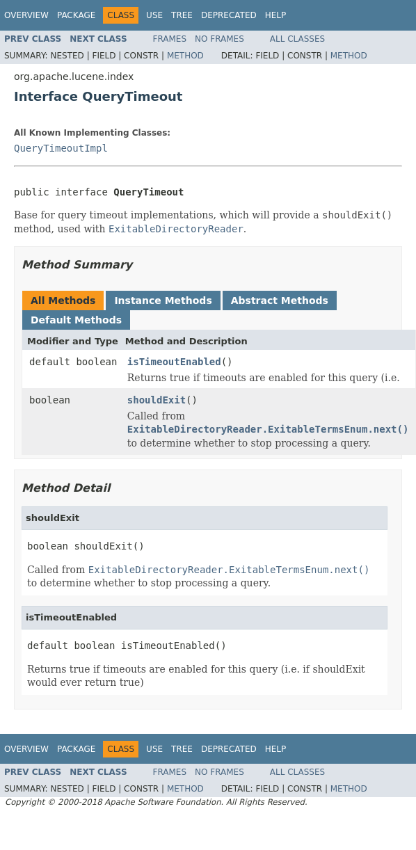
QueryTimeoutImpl (61, 148)
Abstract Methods (279, 300)
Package (76, 15)
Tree (182, 15)
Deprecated (229, 15)
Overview (26, 15)
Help (276, 15)
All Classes (297, 39)
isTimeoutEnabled (174, 361)
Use (154, 15)
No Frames (219, 39)
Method (185, 56)
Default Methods (76, 320)
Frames (170, 39)
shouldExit (156, 400)
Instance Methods (162, 300)
